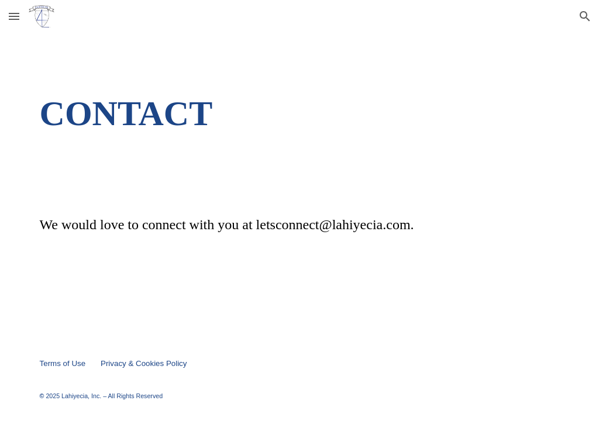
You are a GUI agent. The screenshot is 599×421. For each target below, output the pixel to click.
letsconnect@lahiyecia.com (333, 224)
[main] (299, 113)
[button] (14, 16)
